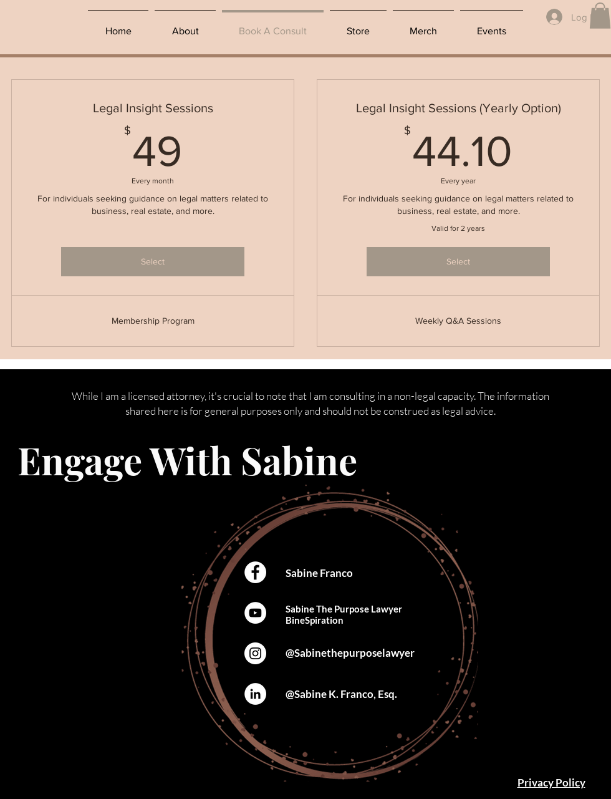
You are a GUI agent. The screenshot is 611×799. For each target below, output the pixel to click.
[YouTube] (255, 613)
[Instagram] (255, 653)
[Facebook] (255, 572)
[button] (600, 15)
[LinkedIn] (255, 694)
